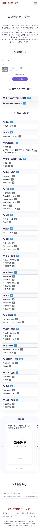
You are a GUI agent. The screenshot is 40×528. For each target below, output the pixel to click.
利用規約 (5, 516)
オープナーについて (18, 516)
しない (19, 70)
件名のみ (13, 68)
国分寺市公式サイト (11, 513)
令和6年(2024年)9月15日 (32, 496)
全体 (21, 68)
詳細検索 (18, 74)
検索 (20, 79)
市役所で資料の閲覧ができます (11, 493)
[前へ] (2, 447)
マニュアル (32, 516)
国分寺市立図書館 (29, 513)
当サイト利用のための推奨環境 (11, 496)
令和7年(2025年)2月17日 (32, 493)
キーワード (5, 60)
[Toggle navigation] (35, 3)
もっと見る (20, 468)
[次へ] (37, 447)
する (12, 70)
